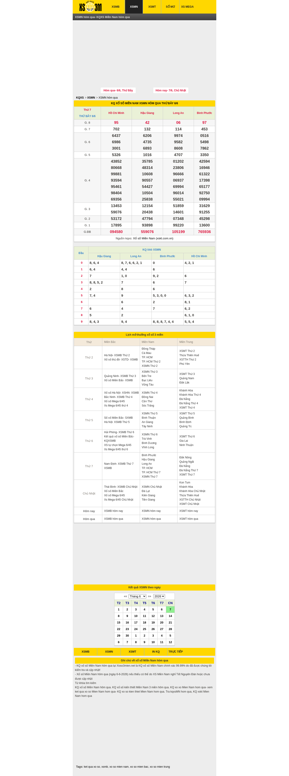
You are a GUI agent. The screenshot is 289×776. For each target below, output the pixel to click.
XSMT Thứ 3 (187, 374)
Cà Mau (146, 353)
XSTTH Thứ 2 (187, 359)
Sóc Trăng (148, 405)
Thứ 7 (87, 109)
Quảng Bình (186, 417)
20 (161, 622)
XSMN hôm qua (108, 97)
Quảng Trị (185, 426)
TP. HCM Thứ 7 (151, 472)
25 (144, 628)
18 (144, 622)
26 (153, 628)
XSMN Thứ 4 (150, 392)
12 (153, 615)
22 (118, 628)
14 (170, 615)
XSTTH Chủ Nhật (189, 499)
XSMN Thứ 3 (150, 371)
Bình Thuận (149, 417)
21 (170, 622)
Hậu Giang (147, 113)
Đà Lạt (146, 491)
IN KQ (156, 651)
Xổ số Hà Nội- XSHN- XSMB (121, 392)
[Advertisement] (144, 54)
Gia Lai (183, 440)
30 (127, 635)
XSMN (134, 6)
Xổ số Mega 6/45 (114, 401)
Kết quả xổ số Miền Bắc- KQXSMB (119, 438)
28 (170, 628)
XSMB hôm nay (113, 511)
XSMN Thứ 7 (150, 476)
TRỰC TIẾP (176, 651)
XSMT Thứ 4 (187, 407)
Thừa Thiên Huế (189, 355)
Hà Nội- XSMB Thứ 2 (117, 355)
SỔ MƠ (170, 6)
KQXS (80, 97)
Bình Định (185, 422)
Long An (178, 113)
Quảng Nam (186, 378)
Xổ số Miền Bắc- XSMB (118, 380)
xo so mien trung (160, 766)
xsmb (105, 766)
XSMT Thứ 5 (187, 413)
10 (136, 615)
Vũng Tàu (148, 384)
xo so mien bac (139, 766)
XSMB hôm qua (113, 518)
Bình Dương (149, 443)
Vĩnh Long (148, 447)
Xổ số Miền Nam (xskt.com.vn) (153, 238)
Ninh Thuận (186, 445)
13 (161, 615)
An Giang (147, 422)
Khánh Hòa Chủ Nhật (192, 491)
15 (118, 622)
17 (136, 622)
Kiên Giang (148, 495)
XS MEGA (187, 6)
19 (153, 622)
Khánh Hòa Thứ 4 (190, 394)
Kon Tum (184, 482)
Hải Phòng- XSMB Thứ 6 (119, 432)
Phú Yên (184, 363)
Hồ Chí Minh (116, 113)
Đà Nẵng (184, 399)
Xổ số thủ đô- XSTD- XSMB (121, 359)
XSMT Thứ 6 (187, 436)
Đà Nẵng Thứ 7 (188, 470)
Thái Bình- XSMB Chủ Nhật (120, 486)
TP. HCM (147, 357)
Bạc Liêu (147, 380)
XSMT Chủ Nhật (189, 504)
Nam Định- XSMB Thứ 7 (118, 463)
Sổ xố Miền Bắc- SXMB (118, 417)
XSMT (152, 6)
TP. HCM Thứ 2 (151, 361)
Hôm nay (89, 511)
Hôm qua (89, 519)
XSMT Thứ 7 (187, 474)
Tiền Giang (148, 499)
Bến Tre (146, 376)
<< (125, 596)
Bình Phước (204, 113)
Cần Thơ (147, 401)
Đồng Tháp (148, 348)
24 (136, 628)
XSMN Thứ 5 (150, 413)
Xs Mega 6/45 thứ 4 (116, 405)
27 (161, 628)
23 (127, 628)
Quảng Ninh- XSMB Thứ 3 (120, 376)
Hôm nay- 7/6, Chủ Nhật (171, 90)
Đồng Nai (147, 397)
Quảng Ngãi (186, 461)
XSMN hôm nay (151, 511)
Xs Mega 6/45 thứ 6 (116, 449)
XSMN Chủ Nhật (152, 486)
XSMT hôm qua (188, 518)
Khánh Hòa (186, 390)
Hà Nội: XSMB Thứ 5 (117, 422)
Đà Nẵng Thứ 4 (188, 403)
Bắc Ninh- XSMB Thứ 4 (118, 397)
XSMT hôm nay (188, 511)
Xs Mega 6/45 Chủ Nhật (118, 499)
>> (149, 596)
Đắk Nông (185, 457)
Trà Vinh (147, 438)
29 (118, 635)
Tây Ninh (147, 426)
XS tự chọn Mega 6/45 (117, 445)
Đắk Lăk (184, 382)
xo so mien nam (119, 766)
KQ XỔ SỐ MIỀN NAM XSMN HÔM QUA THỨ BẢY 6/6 (144, 103)
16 (127, 622)
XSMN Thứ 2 (150, 365)
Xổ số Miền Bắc (113, 491)
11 (144, 615)
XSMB (116, 6)
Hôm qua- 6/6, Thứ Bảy (118, 90)
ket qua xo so (92, 766)
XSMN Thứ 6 (150, 434)
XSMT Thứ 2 (187, 351)
